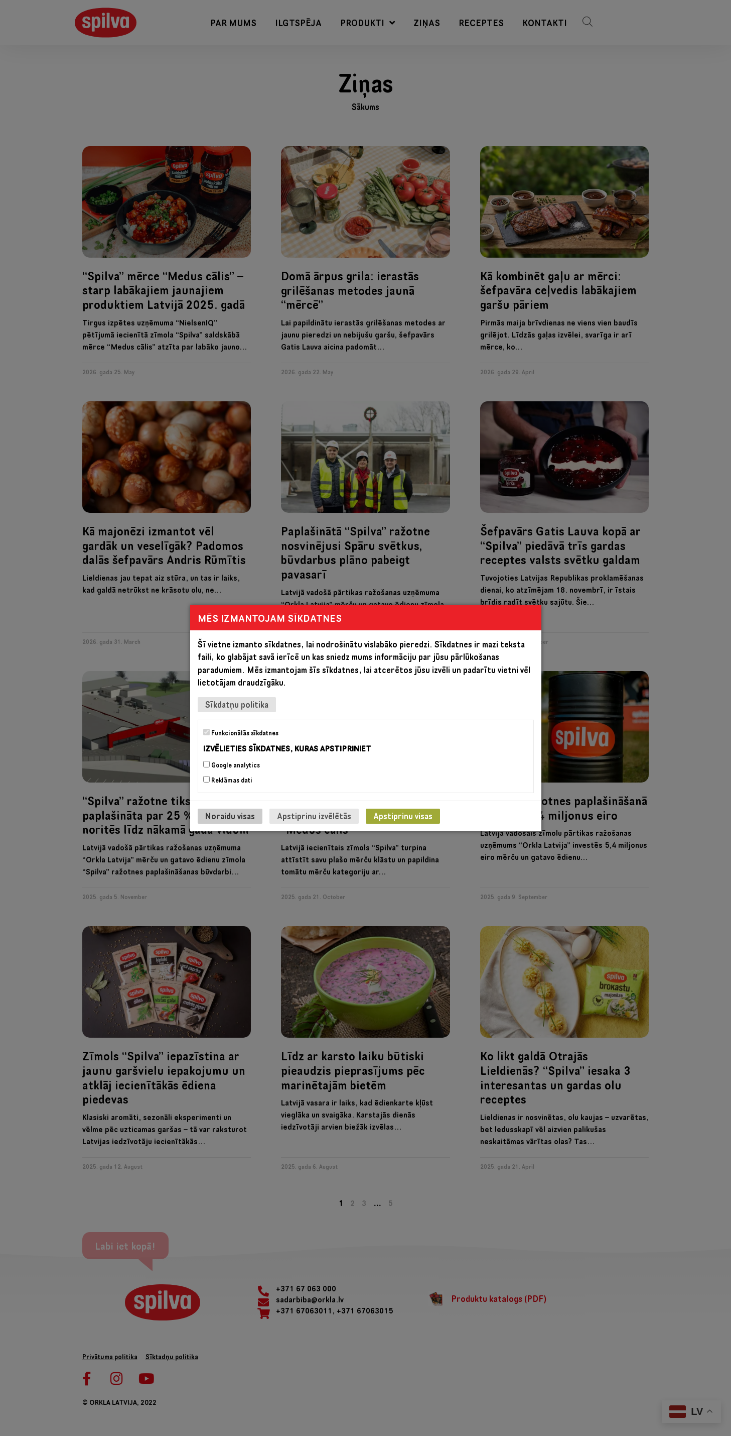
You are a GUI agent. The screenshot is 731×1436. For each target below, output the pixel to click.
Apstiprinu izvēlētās (314, 816)
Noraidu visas (230, 816)
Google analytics (231, 765)
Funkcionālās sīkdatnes (240, 732)
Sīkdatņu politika (236, 704)
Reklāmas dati (227, 780)
